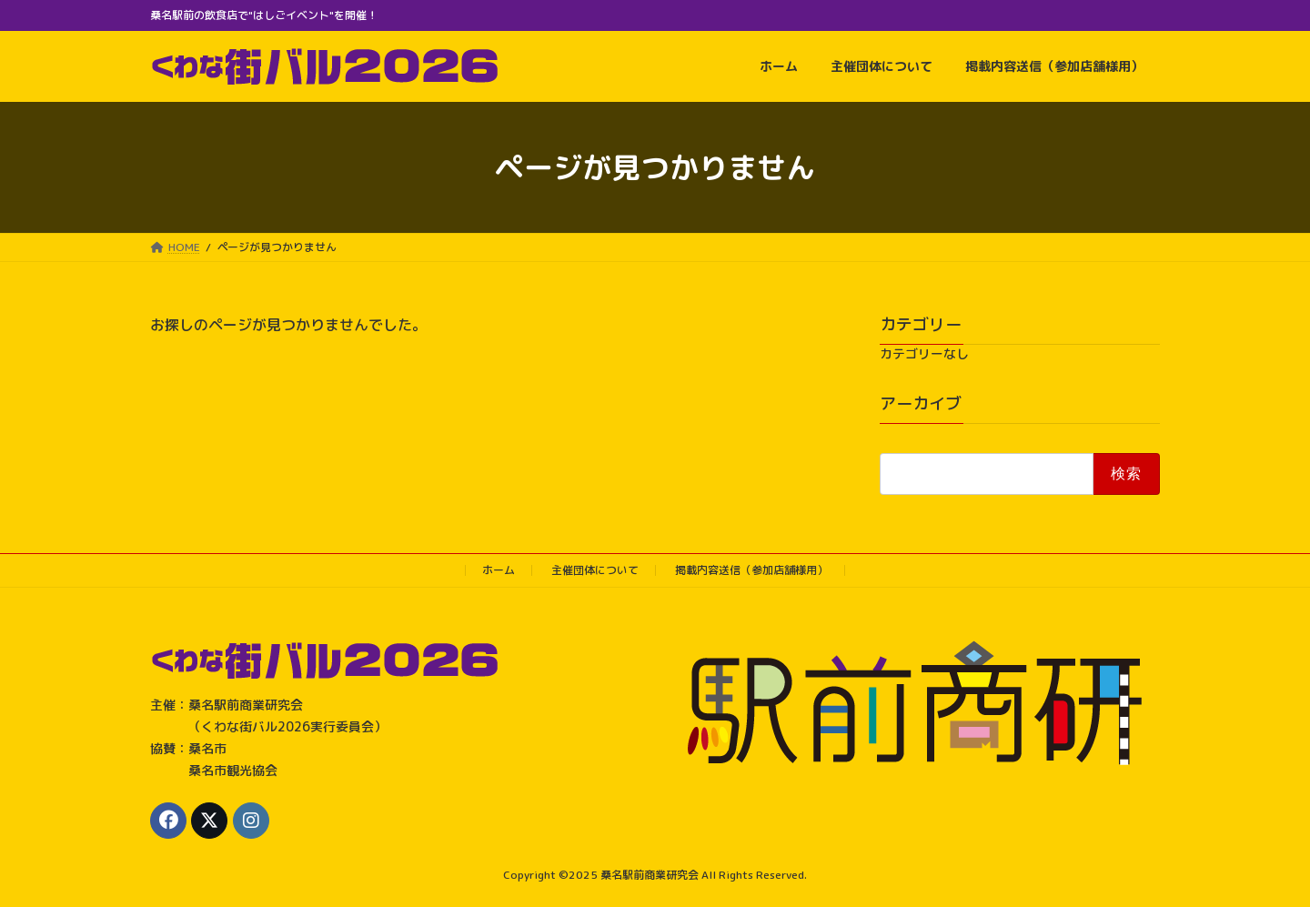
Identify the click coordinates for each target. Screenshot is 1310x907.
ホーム (498, 570)
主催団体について (595, 570)
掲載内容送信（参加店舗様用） (751, 570)
